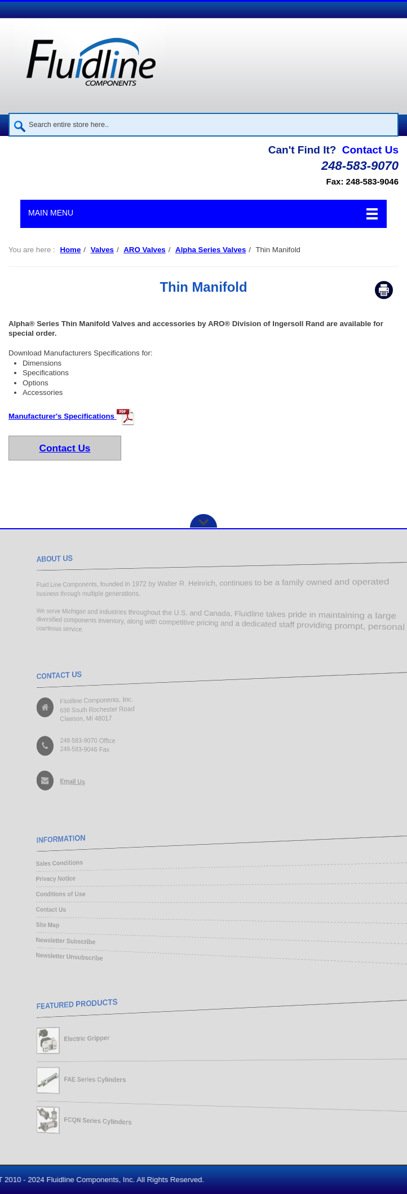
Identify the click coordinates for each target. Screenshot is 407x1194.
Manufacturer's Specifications (71, 416)
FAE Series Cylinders (87, 1080)
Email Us (62, 784)
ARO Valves (144, 249)
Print (384, 290)
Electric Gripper (78, 1037)
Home (70, 249)
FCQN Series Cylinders (91, 1124)
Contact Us (370, 150)
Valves (102, 249)
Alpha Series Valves (210, 249)
